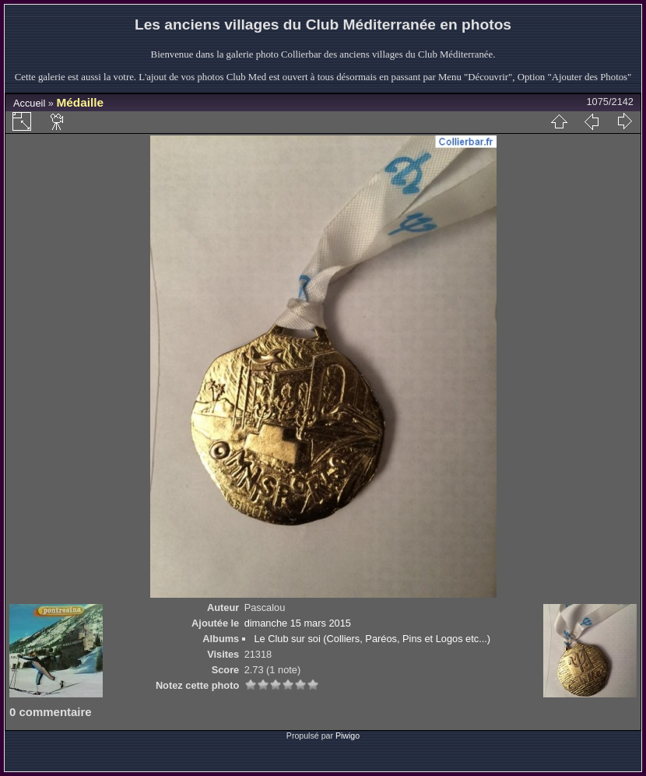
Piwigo (347, 735)
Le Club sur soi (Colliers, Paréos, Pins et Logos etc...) (372, 638)
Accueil (29, 103)
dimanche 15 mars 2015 (297, 623)
